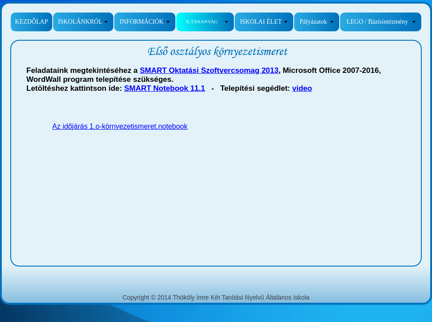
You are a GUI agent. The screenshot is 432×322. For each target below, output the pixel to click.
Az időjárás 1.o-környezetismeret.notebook (119, 126)
